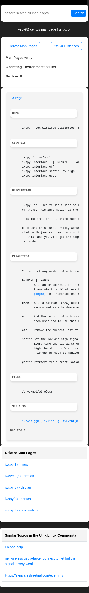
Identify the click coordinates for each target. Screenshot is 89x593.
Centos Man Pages (23, 46)
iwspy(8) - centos (18, 499)
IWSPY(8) (17, 98)
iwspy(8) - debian (18, 487)
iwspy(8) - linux (16, 464)
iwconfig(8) (31, 421)
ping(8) (40, 294)
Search (79, 13)
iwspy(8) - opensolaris (21, 510)
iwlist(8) (51, 421)
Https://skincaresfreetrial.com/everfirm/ (34, 575)
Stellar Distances (66, 46)
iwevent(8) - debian (19, 476)
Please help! (14, 547)
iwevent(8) (71, 421)
